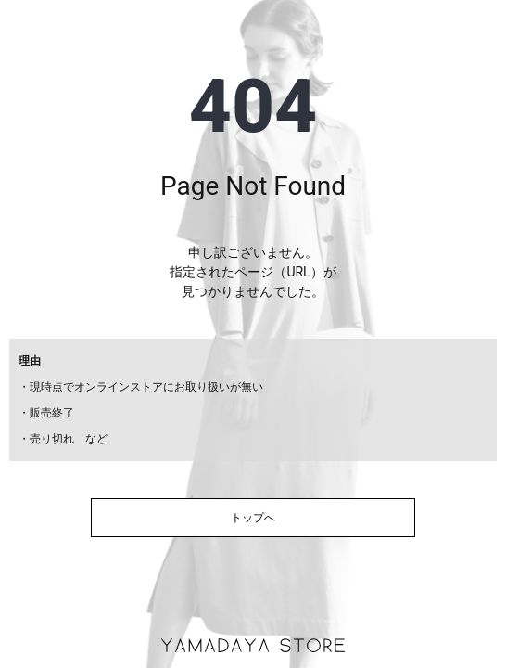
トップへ (253, 517)
